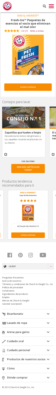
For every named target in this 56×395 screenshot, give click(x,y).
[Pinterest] (22, 255)
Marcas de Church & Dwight (15, 300)
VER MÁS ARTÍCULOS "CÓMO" (28, 169)
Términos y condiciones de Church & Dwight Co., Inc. (27, 284)
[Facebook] (11, 255)
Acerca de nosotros (11, 281)
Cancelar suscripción (12, 304)
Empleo (6, 297)
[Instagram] (32, 255)
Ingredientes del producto (15, 294)
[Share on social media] (7, 155)
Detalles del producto (28, 227)
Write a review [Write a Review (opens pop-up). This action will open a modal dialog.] (37, 31)
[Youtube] (43, 255)
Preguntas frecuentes (13, 277)
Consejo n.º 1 (24, 119)
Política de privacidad (12, 287)
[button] (28, 267)
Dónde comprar (28, 87)
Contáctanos (8, 291)
